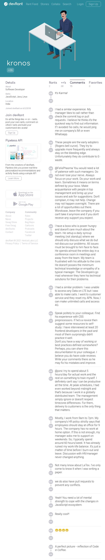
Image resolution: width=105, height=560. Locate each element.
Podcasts (29, 229)
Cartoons (29, 225)
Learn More (13, 178)
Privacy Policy (12, 243)
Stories (45, 4)
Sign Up (93, 4)
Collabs (55, 4)
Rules (27, 216)
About (8, 216)
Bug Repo (29, 222)
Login (80, 4)
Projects (29, 219)
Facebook (30, 232)
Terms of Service (30, 243)
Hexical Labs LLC (30, 240)
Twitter (28, 235)
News (8, 219)
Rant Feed (32, 4)
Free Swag (10, 225)
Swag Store (11, 222)
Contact (9, 232)
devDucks (10, 229)
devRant (9, 240)
